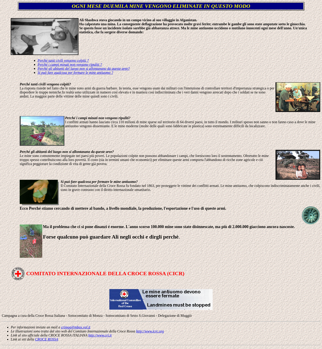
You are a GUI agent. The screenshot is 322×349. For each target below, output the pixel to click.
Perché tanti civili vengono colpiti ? (63, 60)
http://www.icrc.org (150, 331)
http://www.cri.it (100, 335)
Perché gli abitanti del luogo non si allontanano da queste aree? (84, 68)
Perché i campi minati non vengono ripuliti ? (70, 64)
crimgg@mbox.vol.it (75, 327)
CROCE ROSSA (46, 339)
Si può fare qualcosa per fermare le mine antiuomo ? (75, 72)
